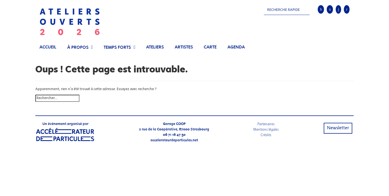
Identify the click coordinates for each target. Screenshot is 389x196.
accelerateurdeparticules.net (174, 140)
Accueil (47, 47)
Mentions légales (266, 129)
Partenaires (265, 124)
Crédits (266, 135)
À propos (77, 47)
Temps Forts (117, 47)
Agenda (236, 47)
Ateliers (155, 47)
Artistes (184, 47)
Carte (210, 47)
